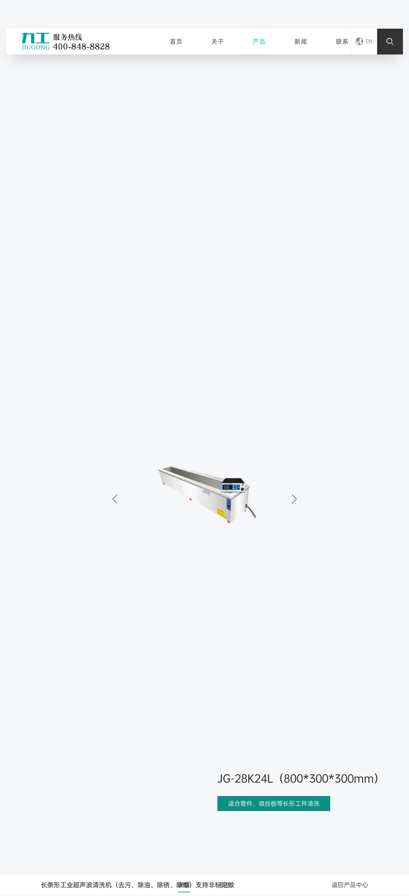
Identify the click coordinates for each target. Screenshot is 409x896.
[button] (294, 499)
